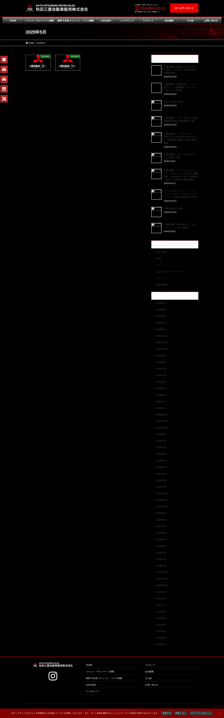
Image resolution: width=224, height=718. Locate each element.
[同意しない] (220, 713)
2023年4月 (161, 546)
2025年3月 (161, 395)
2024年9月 (161, 434)
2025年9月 (161, 355)
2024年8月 (161, 441)
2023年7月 (161, 526)
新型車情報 (161, 284)
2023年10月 (162, 506)
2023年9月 (161, 513)
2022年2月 (161, 638)
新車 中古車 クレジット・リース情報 (104, 678)
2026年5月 (161, 303)
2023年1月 (161, 565)
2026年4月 (161, 309)
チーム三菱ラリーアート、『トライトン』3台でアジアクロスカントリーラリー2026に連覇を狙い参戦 (181, 194)
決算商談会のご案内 (173, 208)
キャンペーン (162, 278)
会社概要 (149, 671)
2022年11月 (162, 578)
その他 (148, 678)
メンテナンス (92, 691)
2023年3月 (161, 552)
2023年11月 (162, 500)
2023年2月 (161, 559)
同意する (167, 713)
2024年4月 (161, 467)
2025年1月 (161, 408)
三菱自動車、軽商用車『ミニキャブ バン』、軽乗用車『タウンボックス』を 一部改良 (180, 87)
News (158, 258)
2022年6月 (161, 611)
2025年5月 (161, 382)
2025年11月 (162, 342)
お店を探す (91, 685)
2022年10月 (162, 585)
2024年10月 (162, 428)
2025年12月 (162, 336)
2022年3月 (161, 631)
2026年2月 (161, 323)
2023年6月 (161, 533)
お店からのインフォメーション (171, 271)
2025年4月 (161, 388)
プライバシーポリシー (201, 713)
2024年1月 (161, 487)
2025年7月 (161, 368)
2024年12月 (162, 414)
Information (161, 251)
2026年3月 (161, 316)
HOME (89, 665)
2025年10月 (162, 349)
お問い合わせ (184, 8)
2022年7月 (161, 605)
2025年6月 (161, 375)
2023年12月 (162, 493)
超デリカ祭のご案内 (173, 101)
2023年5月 (161, 539)
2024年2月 (161, 480)
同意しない (180, 713)
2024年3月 (161, 474)
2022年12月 (162, 572)
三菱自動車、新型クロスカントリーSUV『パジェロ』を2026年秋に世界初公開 (180, 69)
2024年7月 (161, 447)
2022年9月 (161, 592)
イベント (160, 265)
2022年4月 (161, 624)
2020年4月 (161, 644)
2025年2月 (161, 401)
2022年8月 (161, 598)
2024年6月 (161, 454)
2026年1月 (161, 329)
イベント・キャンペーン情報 (100, 671)
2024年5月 (161, 460)
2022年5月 (161, 618)
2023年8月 (161, 520)
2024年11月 (162, 421)
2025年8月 (161, 362)
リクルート (150, 665)
